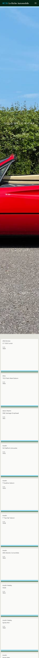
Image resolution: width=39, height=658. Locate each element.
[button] (36, 3)
